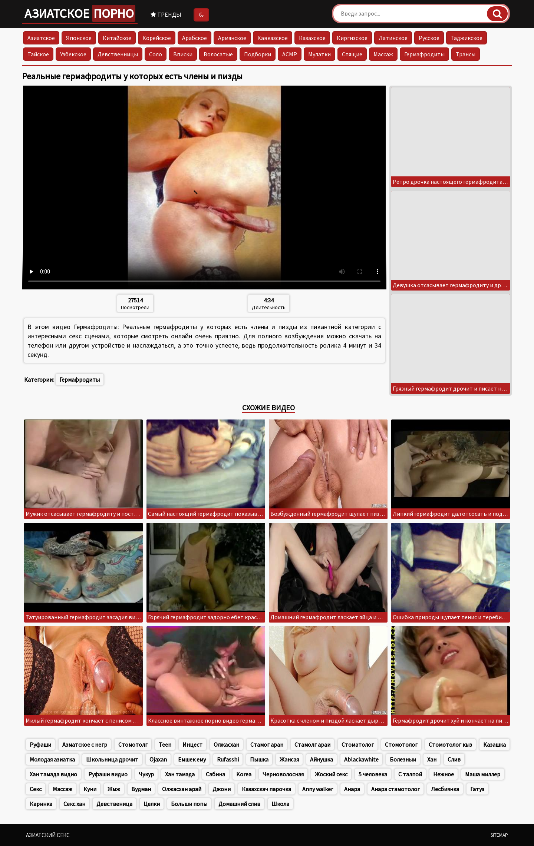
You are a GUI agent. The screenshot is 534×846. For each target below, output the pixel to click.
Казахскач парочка (266, 789)
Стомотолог (401, 744)
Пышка (259, 759)
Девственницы (118, 54)
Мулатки (319, 54)
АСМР (289, 54)
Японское (79, 38)
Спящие (352, 54)
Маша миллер (482, 774)
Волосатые (218, 54)
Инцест (192, 744)
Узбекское (73, 54)
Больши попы (189, 803)
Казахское (312, 38)
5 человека (373, 774)
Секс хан (74, 803)
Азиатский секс (48, 835)
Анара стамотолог (395, 789)
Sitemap (499, 835)
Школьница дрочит (112, 759)
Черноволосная (283, 774)
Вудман (141, 789)
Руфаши (40, 744)
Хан (431, 759)
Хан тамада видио (53, 774)
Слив (454, 759)
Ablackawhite (361, 759)
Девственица (114, 803)
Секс (36, 789)
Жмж (114, 789)
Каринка (41, 803)
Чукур (146, 774)
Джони (221, 789)
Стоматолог (358, 744)
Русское (429, 38)
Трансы (465, 54)
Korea (243, 774)
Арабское (194, 38)
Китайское (117, 38)
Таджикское (466, 38)
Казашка (494, 744)
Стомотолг (133, 744)
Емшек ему (192, 759)
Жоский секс (331, 774)
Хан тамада (180, 774)
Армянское (232, 38)
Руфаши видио (108, 774)
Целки (152, 803)
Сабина (215, 774)
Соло (155, 54)
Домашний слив (239, 803)
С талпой (410, 774)
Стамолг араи (312, 744)
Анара (352, 789)
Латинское (393, 38)
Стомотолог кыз (450, 744)
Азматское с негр (84, 744)
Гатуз (477, 789)
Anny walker (317, 789)
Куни (89, 789)
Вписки (182, 54)
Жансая (289, 759)
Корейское (156, 38)
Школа (280, 803)
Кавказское (272, 38)
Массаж (383, 54)
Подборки (257, 54)
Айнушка (321, 759)
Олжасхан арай (181, 789)
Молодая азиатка (52, 759)
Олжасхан (226, 744)
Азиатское (79, 13)
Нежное (443, 774)
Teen (165, 744)
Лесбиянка (445, 789)
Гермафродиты (424, 54)
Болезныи (403, 759)
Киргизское (352, 38)
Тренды (166, 14)
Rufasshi (228, 759)
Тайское (38, 54)
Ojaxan (158, 759)
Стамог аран (266, 744)
